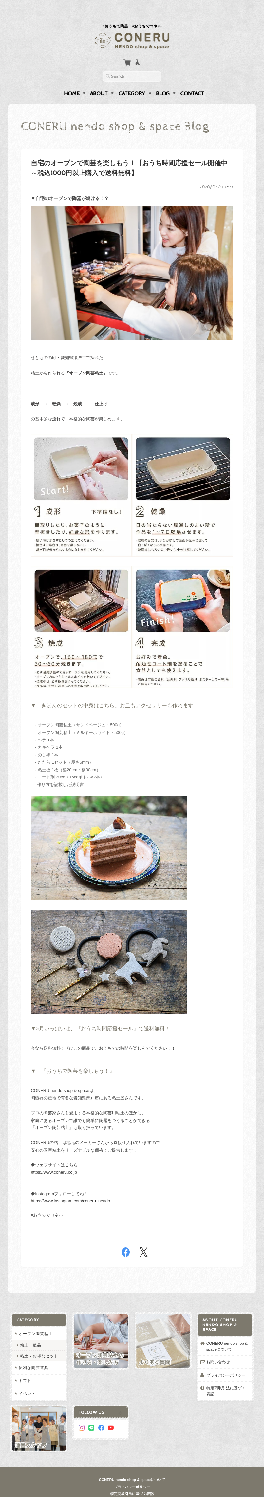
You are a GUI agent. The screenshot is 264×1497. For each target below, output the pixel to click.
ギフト (25, 1368)
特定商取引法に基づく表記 (226, 1378)
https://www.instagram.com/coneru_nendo (70, 1188)
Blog (163, 81)
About (99, 81)
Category (131, 81)
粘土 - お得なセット (39, 1343)
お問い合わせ (218, 1349)
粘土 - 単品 (30, 1332)
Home (72, 81)
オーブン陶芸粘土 (36, 1321)
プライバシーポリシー (226, 1362)
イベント (27, 1380)
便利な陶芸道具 (33, 1355)
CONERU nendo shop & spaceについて (227, 1333)
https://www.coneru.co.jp (54, 1159)
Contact (192, 81)
